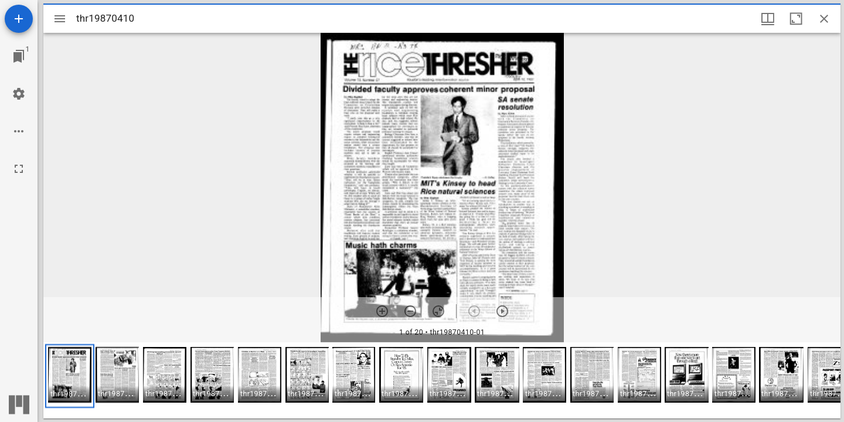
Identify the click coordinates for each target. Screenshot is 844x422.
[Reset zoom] (438, 311)
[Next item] (502, 311)
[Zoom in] (382, 311)
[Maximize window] (796, 19)
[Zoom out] (410, 311)
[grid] (441, 380)
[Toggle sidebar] (60, 19)
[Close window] (824, 19)
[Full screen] (19, 169)
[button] (69, 376)
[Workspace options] (19, 131)
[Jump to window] (19, 56)
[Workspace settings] (19, 94)
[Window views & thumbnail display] (768, 19)
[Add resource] (19, 19)
